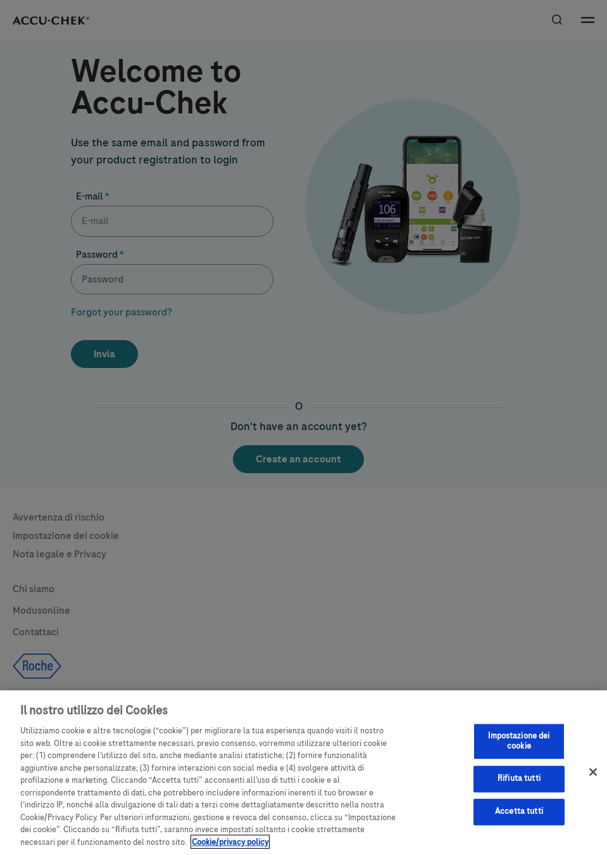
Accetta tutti (519, 821)
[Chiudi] (593, 781)
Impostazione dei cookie (518, 751)
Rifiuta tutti (519, 788)
